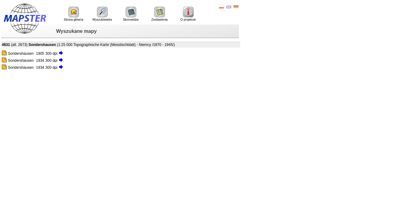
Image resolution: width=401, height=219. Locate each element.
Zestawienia (159, 14)
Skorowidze (131, 14)
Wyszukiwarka (102, 14)
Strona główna (73, 14)
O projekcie (188, 14)
